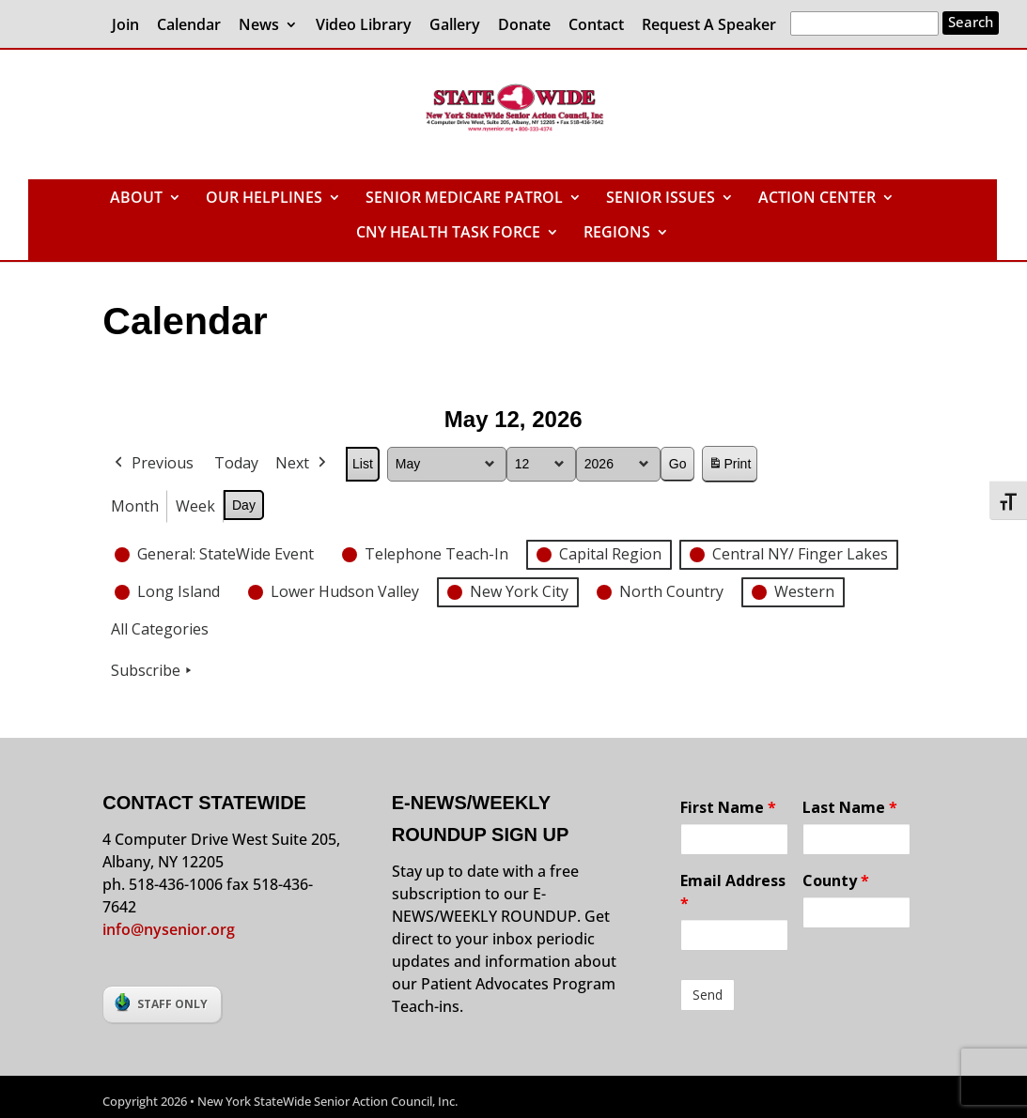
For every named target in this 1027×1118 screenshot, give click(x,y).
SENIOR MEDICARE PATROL (464, 199)
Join (125, 26)
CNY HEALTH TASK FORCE (448, 233)
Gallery (454, 26)
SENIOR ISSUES (660, 199)
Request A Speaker (709, 26)
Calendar (189, 26)
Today (236, 462)
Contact (596, 26)
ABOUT (136, 199)
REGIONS (617, 233)
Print (730, 467)
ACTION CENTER (817, 199)
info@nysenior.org (168, 929)
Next (302, 464)
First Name (728, 807)
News (259, 26)
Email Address (733, 891)
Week (195, 505)
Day (244, 504)
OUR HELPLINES (264, 199)
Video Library (364, 26)
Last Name (849, 807)
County (835, 880)
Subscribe (153, 671)
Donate (524, 26)
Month (135, 505)
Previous (152, 464)
